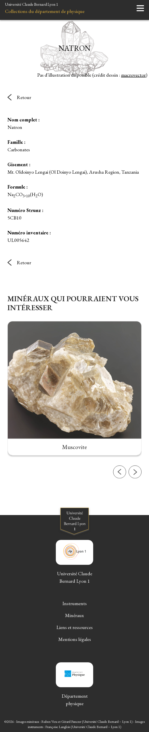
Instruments (74, 603)
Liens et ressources (74, 627)
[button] (119, 488)
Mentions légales (74, 639)
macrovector (133, 75)
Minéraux (74, 615)
